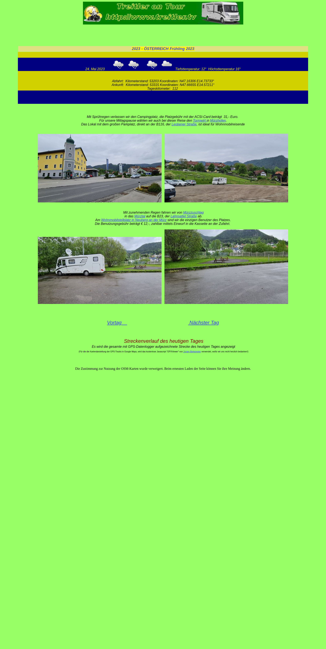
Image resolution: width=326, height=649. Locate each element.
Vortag (117, 322)
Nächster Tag (203, 322)
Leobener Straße (184, 124)
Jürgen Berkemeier (192, 351)
